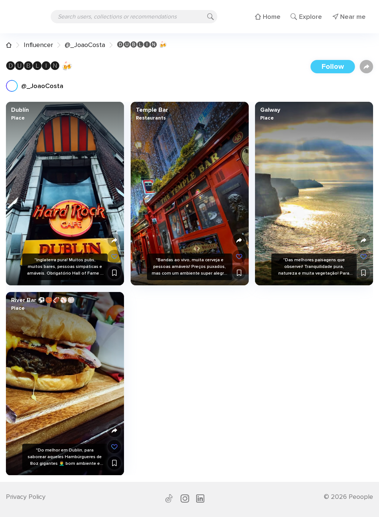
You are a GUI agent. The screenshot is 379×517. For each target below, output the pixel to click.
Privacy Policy (26, 497)
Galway (270, 110)
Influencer (38, 45)
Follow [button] (333, 66)
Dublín (20, 110)
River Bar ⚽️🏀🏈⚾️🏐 (43, 300)
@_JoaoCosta (85, 45)
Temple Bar (151, 110)
